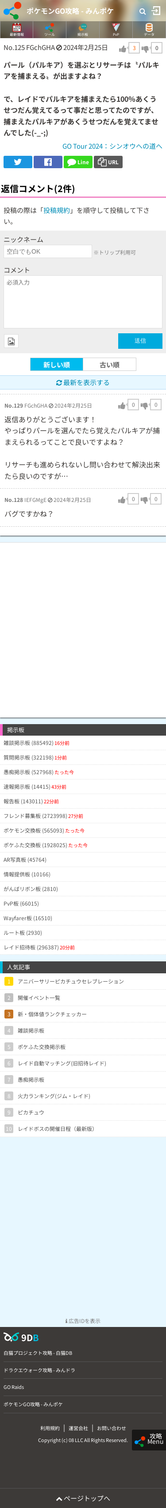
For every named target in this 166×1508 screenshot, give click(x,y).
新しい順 (56, 364)
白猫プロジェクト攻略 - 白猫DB (38, 1352)
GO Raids (14, 1386)
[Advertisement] (83, 626)
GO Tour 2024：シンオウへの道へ (112, 145)
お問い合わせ (111, 1427)
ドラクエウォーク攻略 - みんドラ (39, 1369)
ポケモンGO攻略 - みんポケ (70, 10)
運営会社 (78, 1427)
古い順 (110, 364)
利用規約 (50, 1427)
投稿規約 (56, 210)
